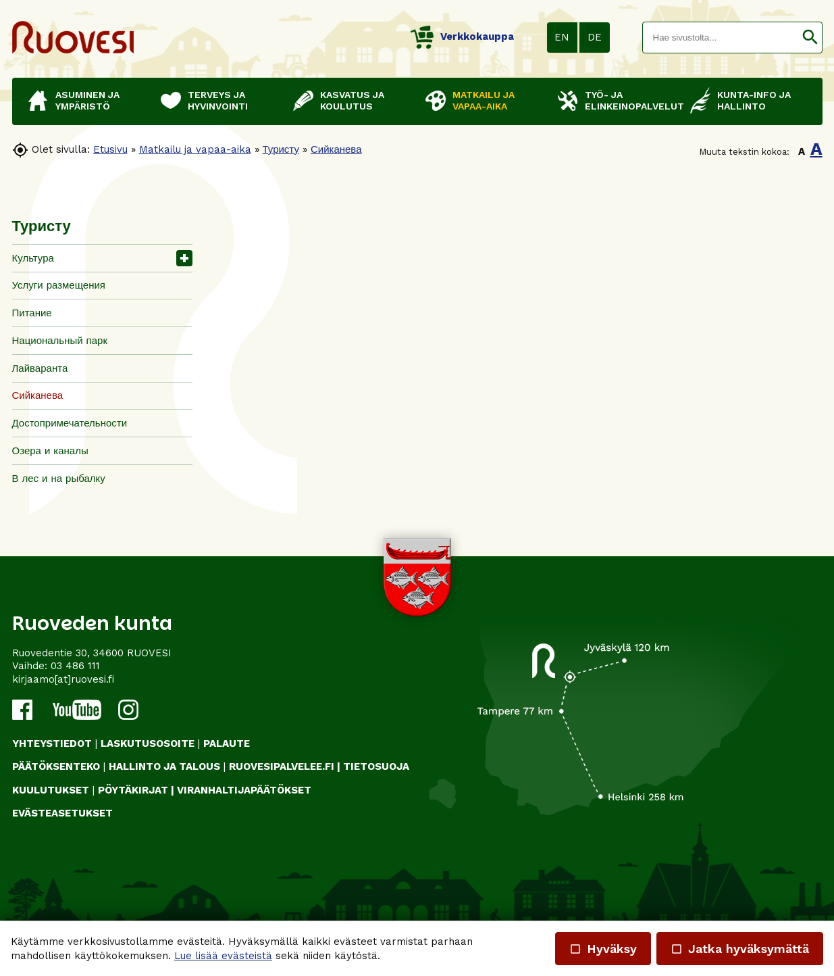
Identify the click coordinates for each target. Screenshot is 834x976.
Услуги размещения (58, 285)
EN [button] (561, 37)
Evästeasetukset (62, 813)
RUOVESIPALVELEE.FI (281, 766)
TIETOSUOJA (376, 766)
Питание (32, 313)
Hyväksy (603, 949)
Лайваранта (40, 368)
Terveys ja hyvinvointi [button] (218, 100)
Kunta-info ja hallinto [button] (754, 100)
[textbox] (720, 37)
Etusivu (110, 149)
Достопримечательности (70, 423)
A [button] (801, 151)
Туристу (281, 149)
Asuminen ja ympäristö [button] (87, 100)
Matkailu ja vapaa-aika (195, 149)
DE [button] (595, 37)
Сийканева (336, 149)
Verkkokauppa (462, 36)
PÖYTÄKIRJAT (133, 790)
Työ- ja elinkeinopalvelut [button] (631, 100)
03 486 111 (75, 666)
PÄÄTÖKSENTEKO (56, 766)
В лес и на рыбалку (58, 478)
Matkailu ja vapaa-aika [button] (483, 100)
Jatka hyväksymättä (740, 949)
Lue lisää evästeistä (223, 956)
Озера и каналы (50, 451)
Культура (33, 258)
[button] (810, 37)
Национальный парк (60, 341)
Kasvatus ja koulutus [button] (352, 100)
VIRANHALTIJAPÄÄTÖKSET (244, 790)
